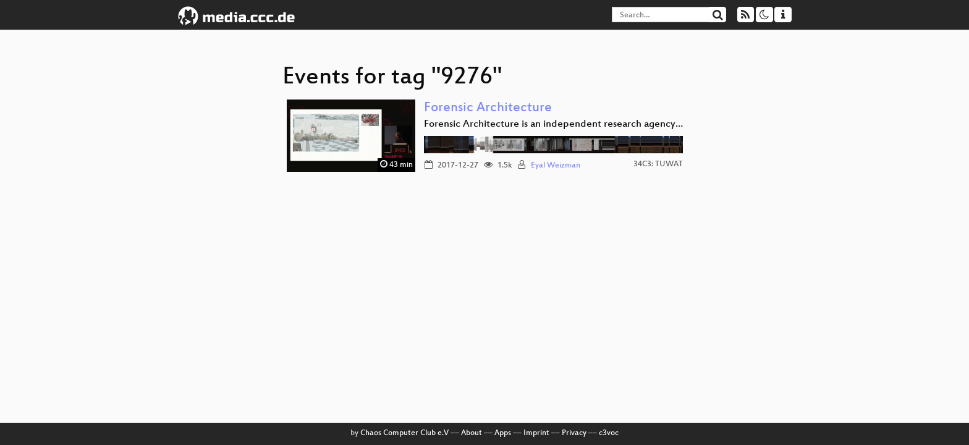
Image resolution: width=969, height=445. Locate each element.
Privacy (574, 433)
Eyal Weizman (555, 165)
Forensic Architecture (488, 108)
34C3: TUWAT (658, 164)
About (471, 433)
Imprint (536, 433)
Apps (502, 433)
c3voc (609, 433)
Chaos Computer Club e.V (404, 433)
